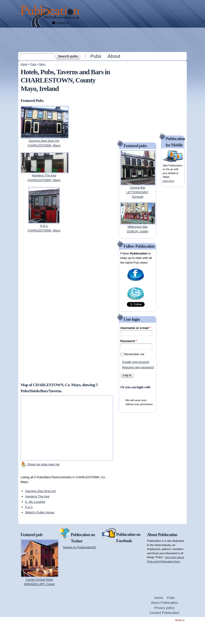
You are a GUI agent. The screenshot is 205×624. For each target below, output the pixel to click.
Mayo (42, 64)
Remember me (134, 354)
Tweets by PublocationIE (79, 547)
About (114, 56)
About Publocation (164, 603)
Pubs (95, 56)
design (180, 620)
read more (168, 180)
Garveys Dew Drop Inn (40, 491)
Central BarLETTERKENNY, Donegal (137, 192)
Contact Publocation (164, 613)
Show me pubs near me (43, 464)
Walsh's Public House (40, 512)
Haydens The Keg (37, 496)
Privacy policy (164, 608)
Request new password (138, 367)
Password (128, 341)
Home (24, 64)
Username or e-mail (135, 328)
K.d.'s (29, 507)
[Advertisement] (103, 39)
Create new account (135, 362)
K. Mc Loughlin (35, 502)
